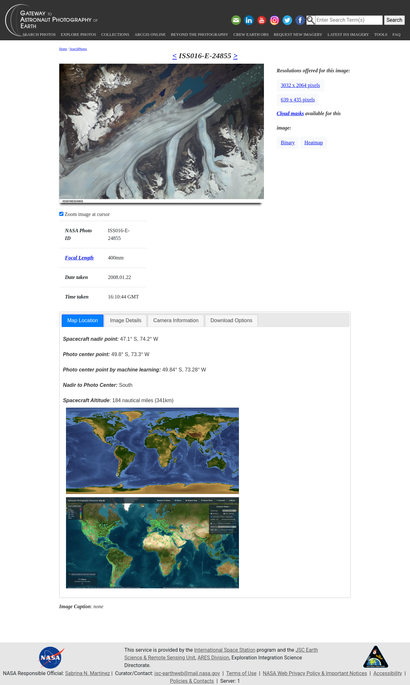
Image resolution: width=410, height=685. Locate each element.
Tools (380, 34)
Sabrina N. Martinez (87, 673)
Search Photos (39, 34)
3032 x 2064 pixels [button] (300, 85)
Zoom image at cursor (84, 214)
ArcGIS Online (150, 34)
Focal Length (79, 257)
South (97, 385)
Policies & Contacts (192, 681)
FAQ (396, 34)
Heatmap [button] (313, 142)
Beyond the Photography (199, 34)
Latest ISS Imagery (348, 34)
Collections (115, 34)
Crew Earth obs (251, 34)
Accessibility (388, 673)
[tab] (82, 321)
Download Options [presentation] (231, 320)
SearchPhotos (78, 49)
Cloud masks (290, 113)
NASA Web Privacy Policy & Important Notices (315, 673)
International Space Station (225, 650)
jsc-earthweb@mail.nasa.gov (187, 673)
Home (63, 49)
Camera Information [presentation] (175, 320)
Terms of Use (241, 673)
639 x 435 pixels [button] (298, 99)
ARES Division (214, 658)
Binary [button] (288, 142)
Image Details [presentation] (125, 320)
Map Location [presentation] (82, 320)
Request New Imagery (298, 34)
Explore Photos (78, 34)
